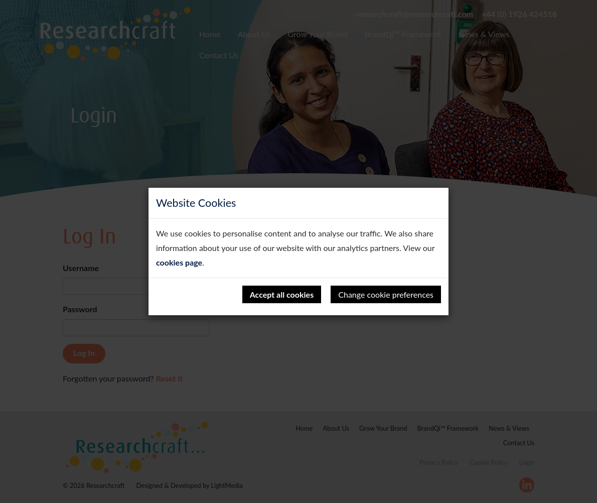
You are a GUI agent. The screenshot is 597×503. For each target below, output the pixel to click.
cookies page (179, 262)
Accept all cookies (282, 294)
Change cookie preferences (385, 294)
